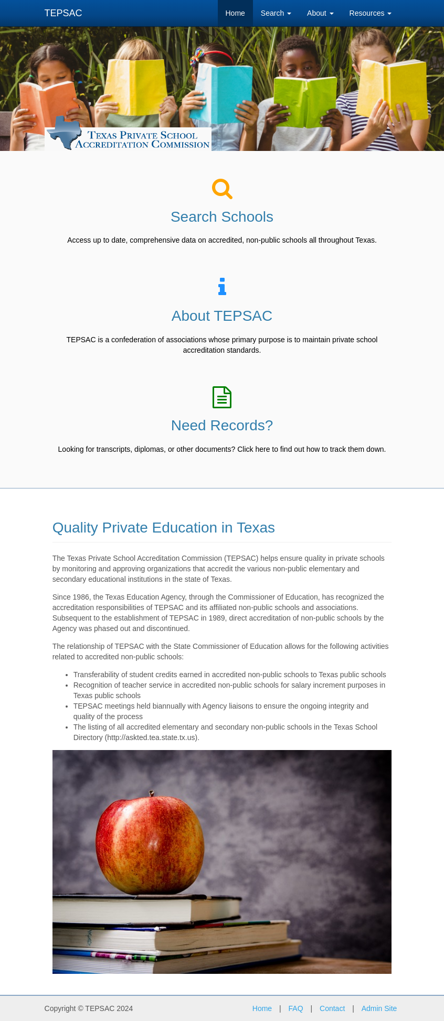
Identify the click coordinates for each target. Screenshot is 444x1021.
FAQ (296, 1008)
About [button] (320, 13)
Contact (332, 1008)
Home (235, 13)
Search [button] (276, 13)
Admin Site (379, 1008)
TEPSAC (63, 13)
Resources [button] (371, 13)
